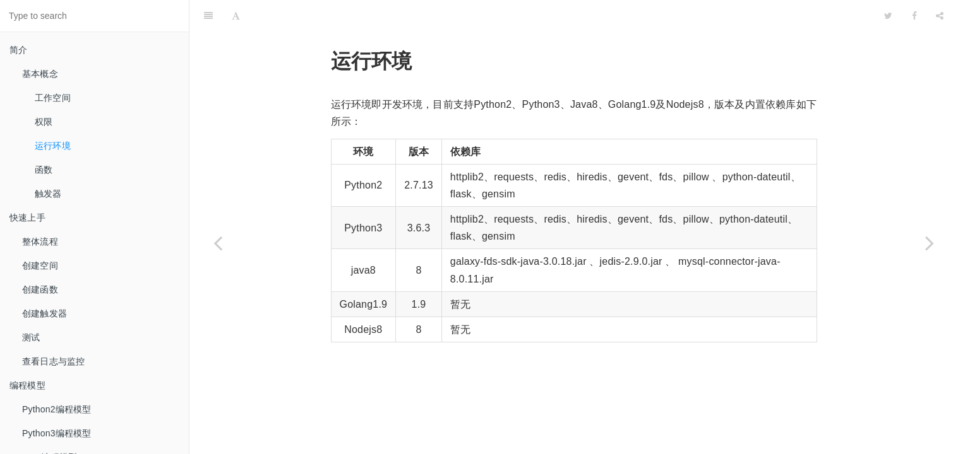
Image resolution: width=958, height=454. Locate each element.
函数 (43, 170)
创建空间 (40, 265)
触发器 (48, 194)
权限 (43, 122)
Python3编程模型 (57, 433)
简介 (18, 50)
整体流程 (40, 241)
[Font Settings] (235, 16)
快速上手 (27, 217)
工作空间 (53, 98)
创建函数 (40, 289)
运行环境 (53, 146)
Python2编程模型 (57, 409)
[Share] (939, 16)
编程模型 (27, 385)
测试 (31, 337)
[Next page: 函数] (929, 243)
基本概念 (40, 74)
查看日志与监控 (53, 361)
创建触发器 (44, 313)
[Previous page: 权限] (217, 243)
